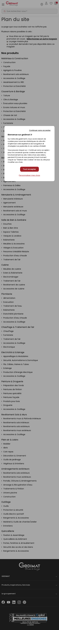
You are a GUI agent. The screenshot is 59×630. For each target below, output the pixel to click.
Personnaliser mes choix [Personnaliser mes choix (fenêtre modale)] (29, 175)
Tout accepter (29, 169)
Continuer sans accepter (40, 130)
